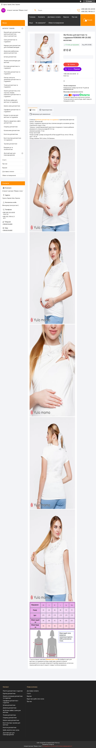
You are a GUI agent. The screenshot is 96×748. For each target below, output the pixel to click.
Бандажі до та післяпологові (8, 148)
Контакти (41, 17)
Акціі (31, 23)
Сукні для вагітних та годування (10, 40)
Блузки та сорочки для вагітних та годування (11, 116)
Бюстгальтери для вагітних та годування (12, 139)
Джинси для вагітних (9, 708)
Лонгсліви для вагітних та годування (12, 73)
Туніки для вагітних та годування (11, 86)
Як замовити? (41, 23)
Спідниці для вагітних (11, 126)
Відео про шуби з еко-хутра (35, 699)
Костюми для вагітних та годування (12, 67)
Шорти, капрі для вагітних (12, 106)
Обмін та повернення (56, 23)
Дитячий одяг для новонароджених (9, 154)
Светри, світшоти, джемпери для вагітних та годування (12, 79)
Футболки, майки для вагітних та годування (11, 101)
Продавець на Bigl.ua (48, 744)
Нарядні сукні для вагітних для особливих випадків (12, 46)
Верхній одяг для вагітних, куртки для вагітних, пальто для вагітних (12, 34)
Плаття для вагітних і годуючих (13, 691)
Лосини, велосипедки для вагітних (12, 61)
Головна (32, 17)
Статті (4, 160)
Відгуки (66, 17)
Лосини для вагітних (9, 715)
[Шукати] (35, 10)
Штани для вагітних (10, 57)
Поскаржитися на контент (49, 746)
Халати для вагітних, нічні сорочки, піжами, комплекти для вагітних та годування (12, 93)
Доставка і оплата (54, 17)
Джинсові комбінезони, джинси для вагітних (11, 52)
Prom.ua (57, 742)
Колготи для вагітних (9, 727)
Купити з (74, 69)
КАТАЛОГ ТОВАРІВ (8, 28)
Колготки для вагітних (11, 134)
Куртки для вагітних (9, 693)
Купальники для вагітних (12, 130)
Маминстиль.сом (52, 659)
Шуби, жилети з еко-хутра (11, 730)
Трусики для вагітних (10, 144)
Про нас (74, 17)
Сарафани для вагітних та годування (12, 110)
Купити (72, 64)
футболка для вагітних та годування (46, 119)
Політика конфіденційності (64, 746)
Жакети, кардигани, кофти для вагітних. (12, 122)
